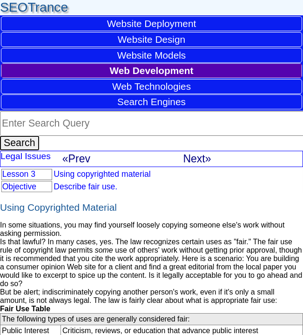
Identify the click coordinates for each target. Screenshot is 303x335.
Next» (197, 159)
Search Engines (151, 101)
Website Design (151, 39)
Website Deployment (151, 23)
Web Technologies (151, 86)
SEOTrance (34, 7)
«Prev (76, 159)
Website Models (151, 55)
